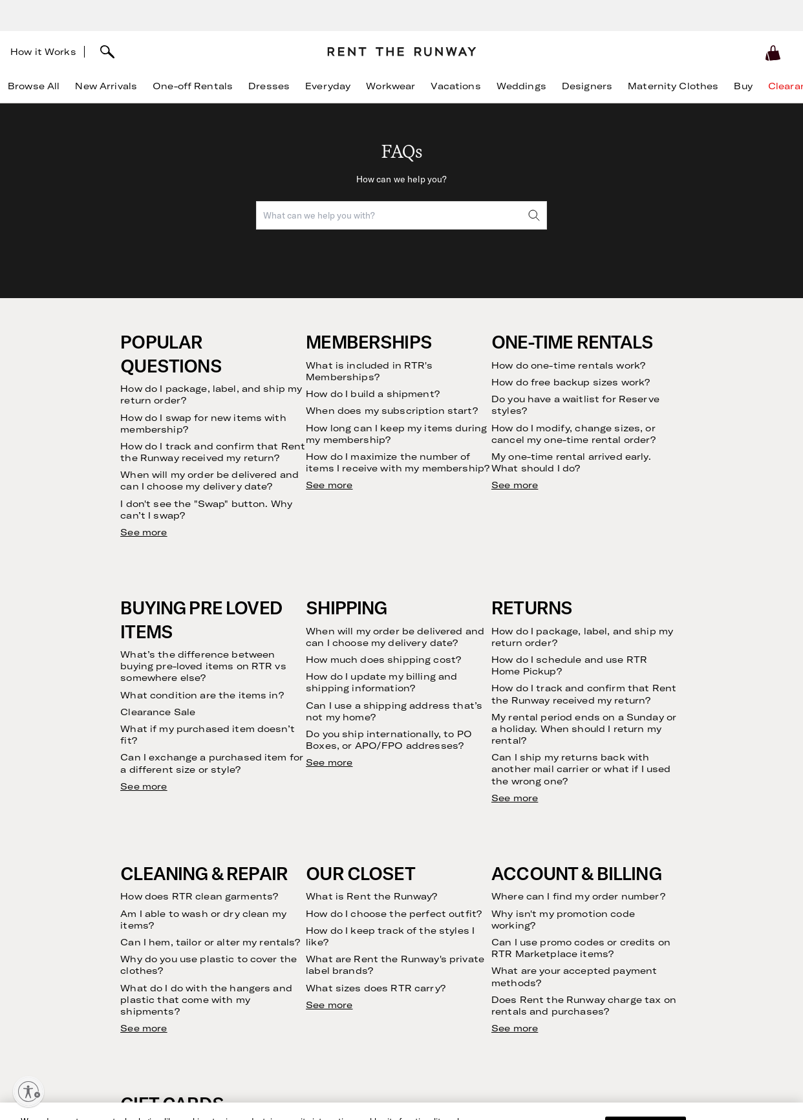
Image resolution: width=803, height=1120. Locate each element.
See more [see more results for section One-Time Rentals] (514, 485)
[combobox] (401, 215)
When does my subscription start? (391, 410)
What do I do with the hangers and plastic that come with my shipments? (206, 999)
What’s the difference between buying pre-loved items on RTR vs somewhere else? (203, 666)
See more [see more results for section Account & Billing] (514, 1028)
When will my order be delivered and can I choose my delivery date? (209, 480)
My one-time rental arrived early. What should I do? (571, 462)
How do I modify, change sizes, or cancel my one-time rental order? (573, 434)
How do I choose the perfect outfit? (394, 914)
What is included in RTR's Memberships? (369, 371)
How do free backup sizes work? (570, 382)
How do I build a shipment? (373, 394)
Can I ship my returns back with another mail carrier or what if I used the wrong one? (580, 768)
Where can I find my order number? (578, 896)
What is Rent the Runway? (371, 896)
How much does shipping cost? (383, 659)
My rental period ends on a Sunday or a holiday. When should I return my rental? (583, 728)
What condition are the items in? (201, 695)
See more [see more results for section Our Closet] (329, 1005)
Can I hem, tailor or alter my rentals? (210, 942)
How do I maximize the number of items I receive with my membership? (397, 462)
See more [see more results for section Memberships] (329, 485)
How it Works (43, 52)
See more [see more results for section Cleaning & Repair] (143, 1028)
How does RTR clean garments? (199, 896)
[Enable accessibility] (28, 1091)
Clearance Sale (157, 712)
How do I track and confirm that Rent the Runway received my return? (212, 452)
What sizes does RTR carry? (375, 988)
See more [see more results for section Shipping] (329, 762)
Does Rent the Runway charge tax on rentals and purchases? (583, 1005)
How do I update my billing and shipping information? (381, 682)
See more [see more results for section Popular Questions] (143, 532)
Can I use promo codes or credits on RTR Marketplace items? (580, 948)
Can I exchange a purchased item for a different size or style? (211, 763)
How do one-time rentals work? (568, 365)
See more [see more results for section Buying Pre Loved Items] (143, 786)
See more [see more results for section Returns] (514, 798)
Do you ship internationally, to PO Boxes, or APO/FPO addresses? (389, 739)
